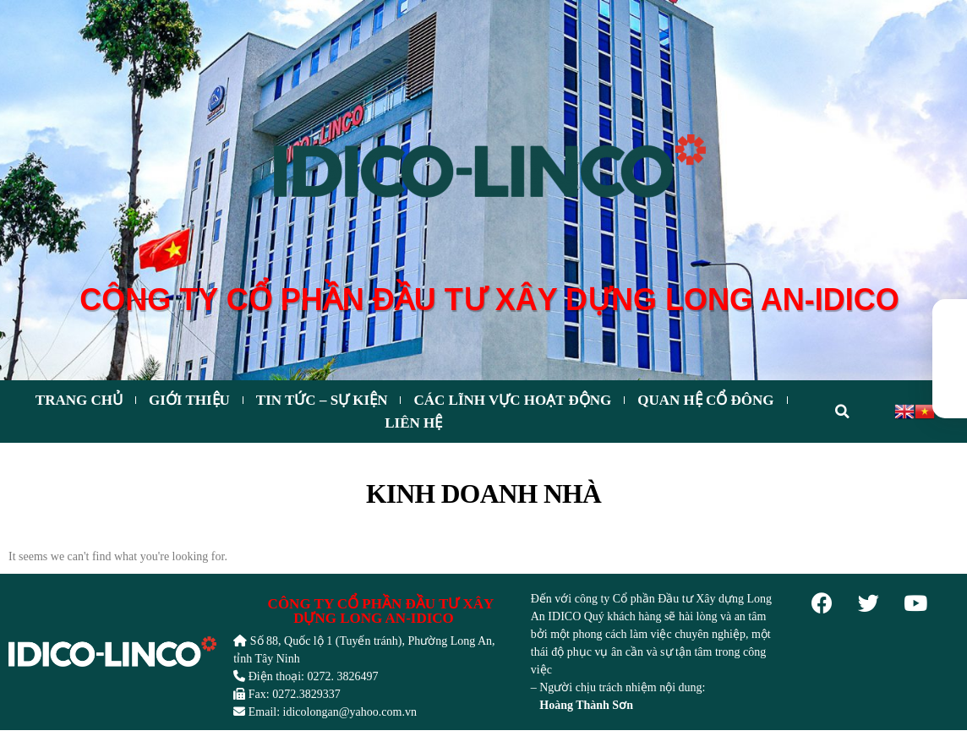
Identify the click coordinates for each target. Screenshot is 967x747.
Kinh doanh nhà (483, 494)
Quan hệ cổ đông (705, 400)
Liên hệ (413, 423)
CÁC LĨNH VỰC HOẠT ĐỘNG (512, 400)
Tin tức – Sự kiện (322, 400)
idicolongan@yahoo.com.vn (350, 712)
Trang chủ (79, 400)
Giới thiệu (189, 400)
